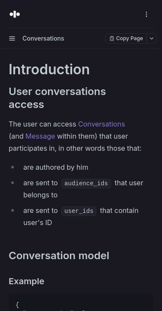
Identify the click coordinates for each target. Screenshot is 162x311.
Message (40, 136)
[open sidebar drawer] (12, 38)
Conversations (101, 124)
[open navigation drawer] (146, 14)
